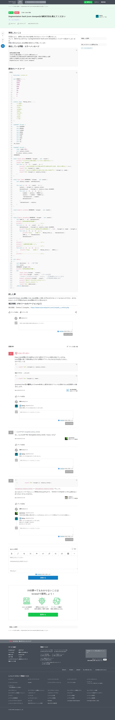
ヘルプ (20, 656)
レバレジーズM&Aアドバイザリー (95, 692)
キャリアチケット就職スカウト (74, 690)
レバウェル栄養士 (52, 698)
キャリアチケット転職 (92, 690)
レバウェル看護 (71, 695)
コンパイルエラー (15, 19)
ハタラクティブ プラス (53, 692)
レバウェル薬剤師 (91, 698)
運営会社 (64, 669)
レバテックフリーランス (46, 650)
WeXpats (50, 700)
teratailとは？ (11, 650)
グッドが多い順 (73, 346)
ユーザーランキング (13, 659)
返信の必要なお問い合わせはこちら (94, 660)
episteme (71, 437)
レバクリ (10, 695)
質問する (43, 614)
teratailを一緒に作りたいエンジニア (22, 641)
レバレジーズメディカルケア (15, 700)
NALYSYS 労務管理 (52, 703)
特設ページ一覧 (12, 661)
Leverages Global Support (73, 700)
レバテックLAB (51, 663)
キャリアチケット (12, 690)
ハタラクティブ (31, 692)
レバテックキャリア (58, 655)
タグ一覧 (10, 656)
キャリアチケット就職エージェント (36, 690)
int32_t (71, 497)
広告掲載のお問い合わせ (101, 669)
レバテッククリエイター (60, 650)
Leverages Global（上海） (93, 700)
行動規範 (61, 331)
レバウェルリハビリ (32, 698)
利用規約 (71, 669)
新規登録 (103, 2)
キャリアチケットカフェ (53, 690)
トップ (9, 6)
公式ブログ (21, 650)
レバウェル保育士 (91, 695)
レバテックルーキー (45, 655)
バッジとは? (11, 652)
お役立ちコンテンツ (23, 659)
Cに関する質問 (16, 6)
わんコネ (30, 700)
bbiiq (101, 15)
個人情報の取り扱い (87, 669)
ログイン (97, 2)
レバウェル (30, 695)
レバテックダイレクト (47, 659)
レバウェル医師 (71, 698)
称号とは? (10, 654)
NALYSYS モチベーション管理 (35, 703)
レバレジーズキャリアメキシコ (15, 703)
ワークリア (70, 692)
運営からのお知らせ (23, 652)
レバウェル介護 (51, 695)
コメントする (68, 334)
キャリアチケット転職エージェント (16, 692)
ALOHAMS (73, 389)
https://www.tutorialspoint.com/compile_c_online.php (50, 307)
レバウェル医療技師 (13, 698)
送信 (105, 659)
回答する (43, 578)
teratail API (21, 654)
